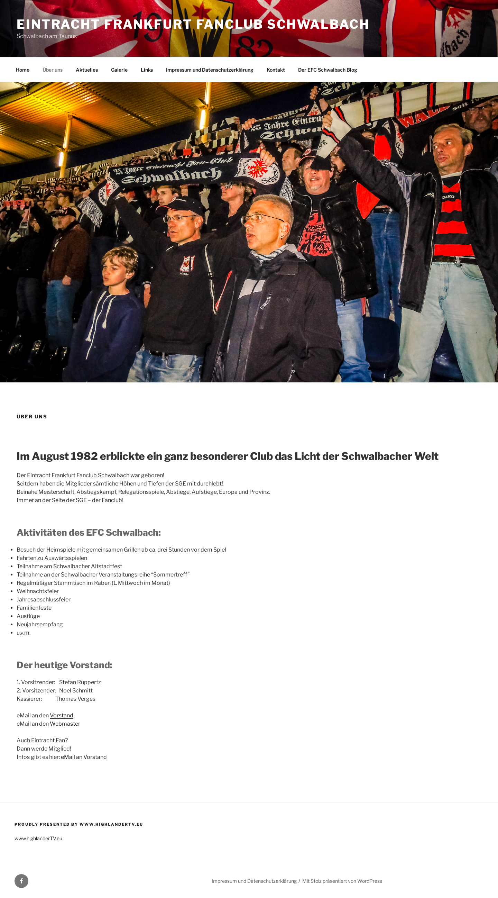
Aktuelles (87, 70)
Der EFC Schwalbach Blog (327, 70)
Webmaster (65, 723)
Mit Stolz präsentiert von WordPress (342, 881)
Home (22, 70)
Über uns (53, 70)
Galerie (119, 70)
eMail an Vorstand (84, 757)
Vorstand (61, 715)
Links (147, 70)
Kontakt (276, 70)
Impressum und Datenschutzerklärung (209, 70)
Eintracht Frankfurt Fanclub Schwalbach (193, 24)
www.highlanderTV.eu (38, 838)
